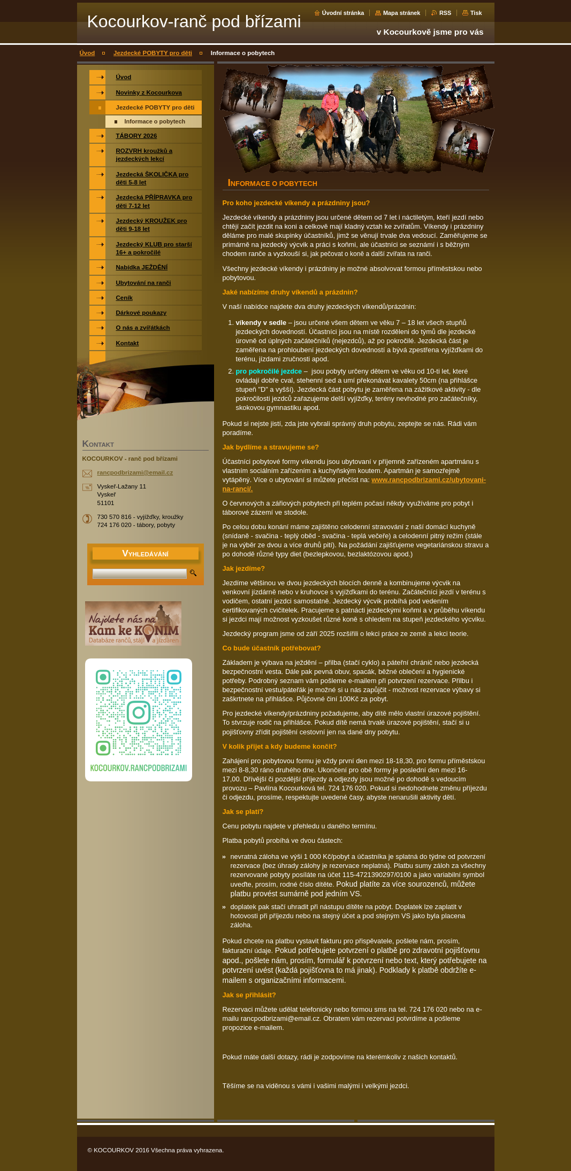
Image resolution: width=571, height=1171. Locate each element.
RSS (445, 13)
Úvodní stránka (343, 13)
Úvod (87, 53)
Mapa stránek (402, 13)
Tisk (476, 13)
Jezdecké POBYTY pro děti (152, 53)
